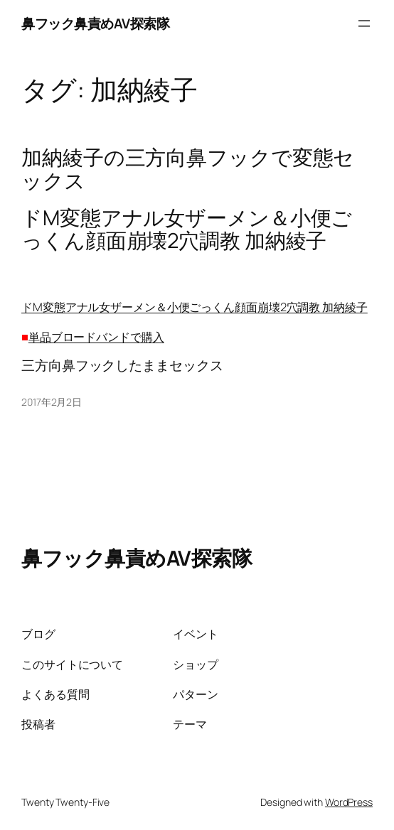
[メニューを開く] (364, 23)
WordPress (349, 802)
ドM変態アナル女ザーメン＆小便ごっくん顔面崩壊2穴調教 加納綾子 (194, 306)
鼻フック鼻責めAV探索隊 (95, 23)
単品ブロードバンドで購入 (96, 336)
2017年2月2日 (51, 402)
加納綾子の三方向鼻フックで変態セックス (187, 169)
